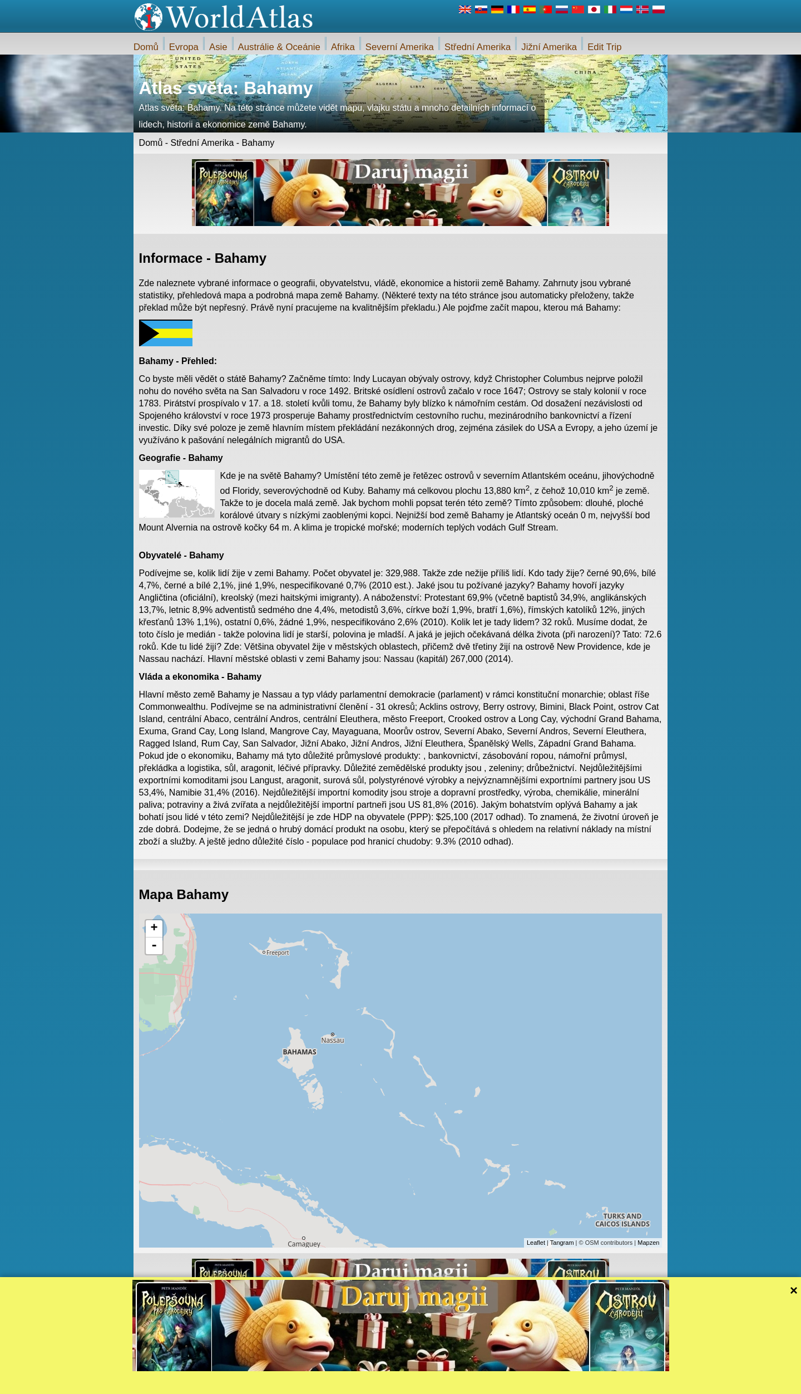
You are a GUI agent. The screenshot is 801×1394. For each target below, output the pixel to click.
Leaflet (536, 1242)
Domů (146, 47)
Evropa (184, 47)
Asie (218, 47)
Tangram (562, 1242)
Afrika (343, 47)
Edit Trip (604, 47)
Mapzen (648, 1242)
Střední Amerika (477, 47)
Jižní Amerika (549, 47)
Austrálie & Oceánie (279, 47)
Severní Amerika (399, 47)
